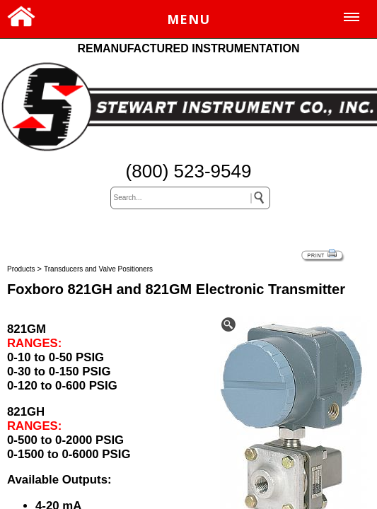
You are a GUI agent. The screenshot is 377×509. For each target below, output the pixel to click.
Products (21, 269)
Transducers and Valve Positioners (98, 269)
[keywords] (190, 198)
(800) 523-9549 (189, 171)
